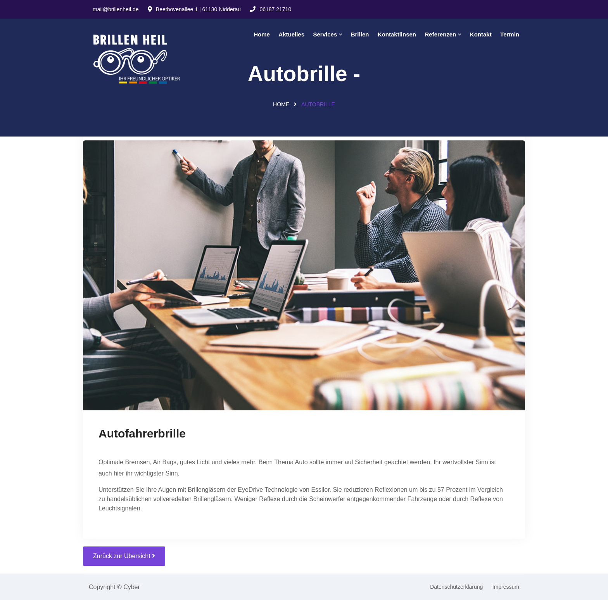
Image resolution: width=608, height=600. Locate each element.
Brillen (360, 34)
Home (262, 34)
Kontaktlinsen (397, 34)
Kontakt (481, 34)
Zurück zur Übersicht (124, 556)
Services (325, 34)
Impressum (505, 587)
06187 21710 (270, 9)
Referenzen (440, 34)
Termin (509, 34)
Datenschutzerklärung (456, 587)
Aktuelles (291, 34)
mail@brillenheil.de (116, 9)
